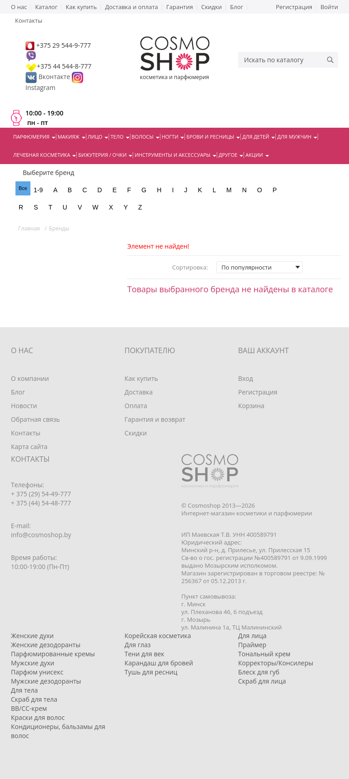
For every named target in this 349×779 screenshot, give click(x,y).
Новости (24, 405)
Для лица (252, 635)
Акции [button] (257, 154)
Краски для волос (38, 717)
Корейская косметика (158, 635)
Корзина (251, 405)
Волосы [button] (146, 136)
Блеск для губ (258, 672)
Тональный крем (264, 653)
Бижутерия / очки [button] (105, 154)
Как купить (81, 7)
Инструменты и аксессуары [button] (175, 154)
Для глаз (138, 644)
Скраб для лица (262, 681)
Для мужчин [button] (297, 136)
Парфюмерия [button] (34, 136)
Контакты (25, 433)
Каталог (46, 7)
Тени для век (145, 653)
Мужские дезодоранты (46, 681)
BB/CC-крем (29, 708)
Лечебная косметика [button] (44, 154)
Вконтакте (48, 76)
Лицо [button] (98, 136)
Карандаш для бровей (159, 663)
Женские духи (32, 635)
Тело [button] (119, 136)
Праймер (252, 644)
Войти (329, 7)
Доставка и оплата (131, 7)
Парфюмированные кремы (53, 653)
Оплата (136, 405)
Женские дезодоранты (45, 644)
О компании (30, 378)
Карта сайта (29, 446)
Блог (236, 7)
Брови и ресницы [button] (213, 136)
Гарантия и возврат (155, 419)
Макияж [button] (71, 136)
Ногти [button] (173, 136)
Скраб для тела (34, 699)
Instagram (40, 87)
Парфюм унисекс (37, 672)
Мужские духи (33, 663)
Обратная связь (35, 419)
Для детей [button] (258, 136)
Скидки (211, 7)
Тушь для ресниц (151, 672)
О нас (19, 7)
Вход (245, 378)
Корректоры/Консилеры (275, 663)
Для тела (24, 690)
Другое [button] (231, 154)
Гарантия (179, 7)
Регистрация (294, 7)
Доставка (139, 392)
